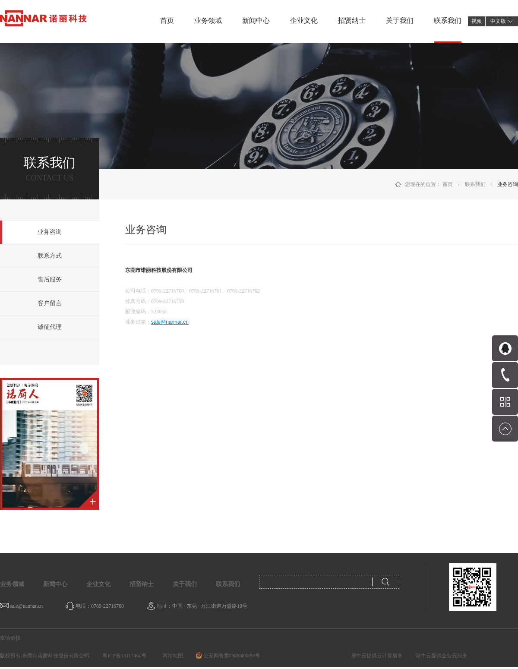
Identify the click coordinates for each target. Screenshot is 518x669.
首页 (167, 20)
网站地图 (171, 656)
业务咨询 (507, 184)
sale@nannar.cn (170, 322)
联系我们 (475, 184)
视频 (476, 21)
